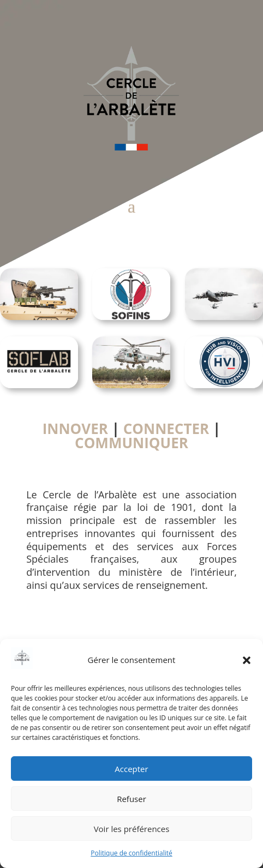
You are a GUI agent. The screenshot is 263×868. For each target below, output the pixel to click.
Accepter (131, 768)
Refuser (131, 798)
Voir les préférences (132, 828)
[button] (246, 660)
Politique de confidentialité (131, 853)
